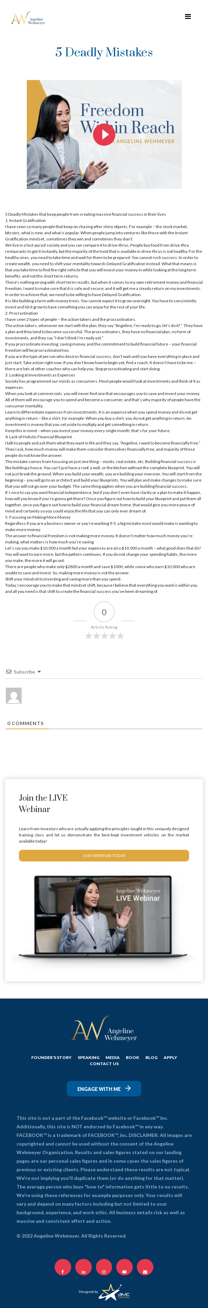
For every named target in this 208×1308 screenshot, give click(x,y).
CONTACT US (104, 1063)
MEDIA (113, 1057)
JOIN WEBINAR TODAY (104, 855)
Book (132, 1057)
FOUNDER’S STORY (51, 1057)
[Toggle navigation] (187, 18)
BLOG (151, 1057)
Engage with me (104, 1088)
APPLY (170, 1057)
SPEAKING (88, 1057)
